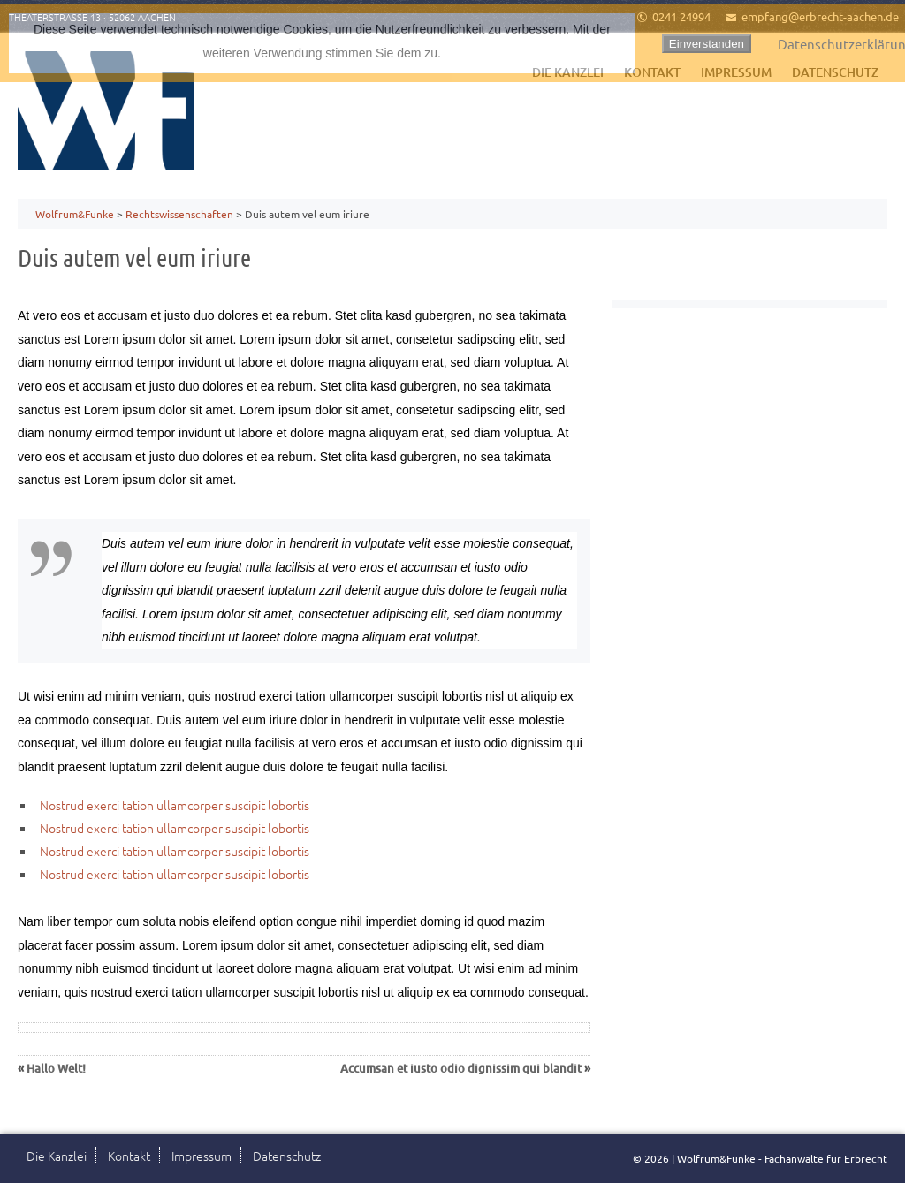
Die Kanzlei (57, 1155)
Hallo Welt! (56, 1068)
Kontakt (129, 1155)
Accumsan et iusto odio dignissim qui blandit (461, 1068)
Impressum (201, 1155)
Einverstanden (706, 43)
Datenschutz (287, 1155)
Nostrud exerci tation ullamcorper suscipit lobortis (174, 805)
